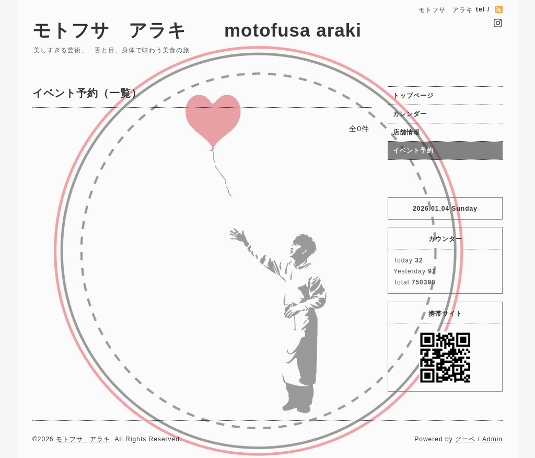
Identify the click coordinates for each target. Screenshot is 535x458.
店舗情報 (406, 132)
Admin (492, 439)
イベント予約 (413, 150)
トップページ (413, 95)
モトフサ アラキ (83, 439)
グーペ (465, 439)
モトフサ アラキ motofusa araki (225, 30)
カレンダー (410, 114)
